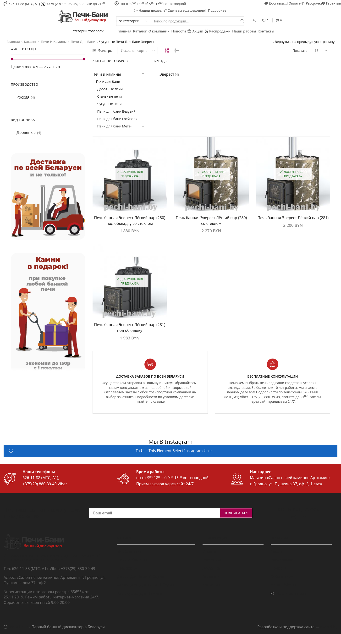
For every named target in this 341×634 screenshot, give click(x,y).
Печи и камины (54, 41)
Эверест (169, 74)
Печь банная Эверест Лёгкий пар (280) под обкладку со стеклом (129, 220)
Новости (178, 31)
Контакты (266, 31)
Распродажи (218, 31)
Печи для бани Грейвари (117, 118)
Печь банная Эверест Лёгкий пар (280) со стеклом (211, 220)
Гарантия (331, 3)
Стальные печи (109, 96)
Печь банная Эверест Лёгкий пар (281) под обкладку (129, 327)
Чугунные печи (109, 103)
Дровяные (26, 132)
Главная (124, 31)
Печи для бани (83, 41)
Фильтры (103, 50)
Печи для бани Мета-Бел (114, 129)
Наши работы (244, 31)
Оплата (292, 3)
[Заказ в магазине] (137, 50)
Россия (22, 97)
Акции (195, 31)
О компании (159, 31)
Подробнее (217, 10)
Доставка (274, 3)
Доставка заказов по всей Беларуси (150, 376)
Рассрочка (311, 3)
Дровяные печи (110, 89)
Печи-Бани (18, 626)
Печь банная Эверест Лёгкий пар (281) (293, 217)
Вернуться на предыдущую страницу (305, 41)
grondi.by (328, 626)
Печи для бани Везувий (116, 111)
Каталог (140, 31)
